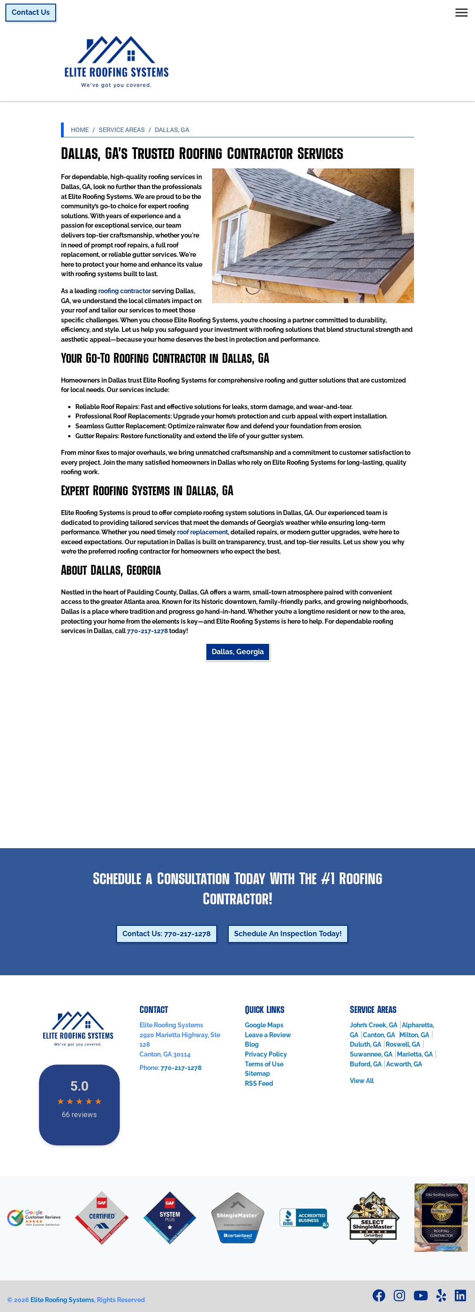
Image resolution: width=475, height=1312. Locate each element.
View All (362, 1080)
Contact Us (31, 12)
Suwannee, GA (371, 1054)
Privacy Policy (266, 1054)
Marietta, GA (415, 1054)
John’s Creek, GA (373, 1025)
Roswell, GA (403, 1044)
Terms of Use (264, 1064)
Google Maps (264, 1025)
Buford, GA (366, 1064)
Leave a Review (268, 1035)
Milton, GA (414, 1035)
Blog (252, 1044)
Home (80, 129)
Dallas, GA (172, 129)
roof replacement (202, 532)
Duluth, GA (365, 1044)
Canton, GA (380, 1035)
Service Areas (122, 129)
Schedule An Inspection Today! (288, 933)
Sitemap (257, 1073)
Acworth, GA (404, 1064)
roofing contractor (124, 291)
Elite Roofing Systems (62, 1299)
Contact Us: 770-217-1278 (166, 933)
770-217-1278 (147, 630)
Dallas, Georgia (238, 651)
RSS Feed (259, 1083)
